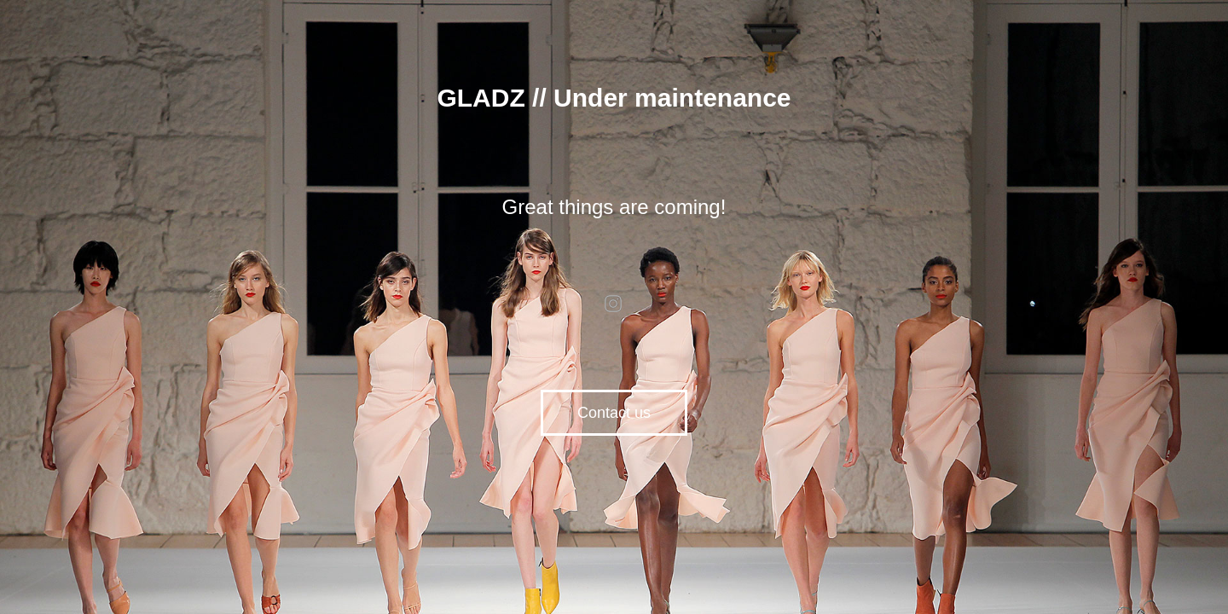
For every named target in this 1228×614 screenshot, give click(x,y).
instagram (614, 303)
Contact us (614, 412)
